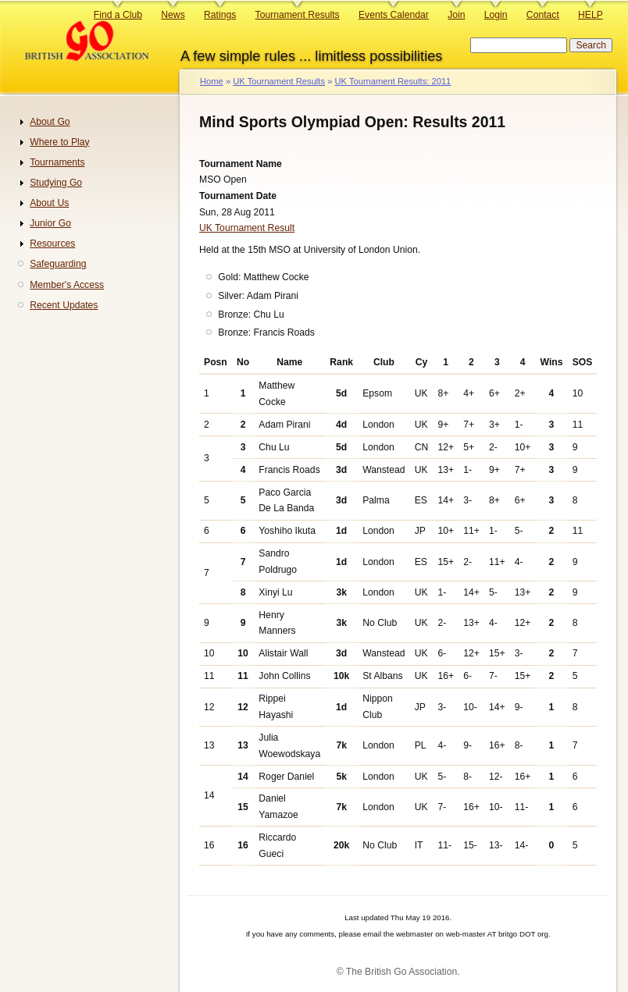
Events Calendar (394, 14)
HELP (590, 14)
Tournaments (57, 162)
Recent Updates (64, 305)
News (172, 14)
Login (496, 14)
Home (211, 81)
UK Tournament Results (279, 81)
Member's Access (67, 284)
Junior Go (50, 223)
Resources (52, 243)
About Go (50, 121)
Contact (542, 14)
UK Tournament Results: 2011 (392, 81)
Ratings (220, 14)
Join (456, 14)
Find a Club (118, 14)
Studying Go (56, 182)
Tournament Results (297, 14)
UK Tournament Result (246, 227)
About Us (49, 202)
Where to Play (59, 142)
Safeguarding (58, 263)
